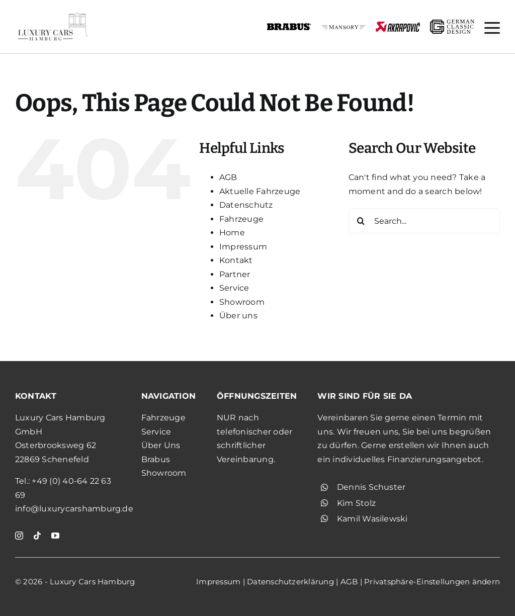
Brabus (155, 459)
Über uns (238, 315)
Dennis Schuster (371, 487)
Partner (234, 274)
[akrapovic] (398, 25)
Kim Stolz (356, 503)
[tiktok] (37, 536)
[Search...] (424, 220)
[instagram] (19, 536)
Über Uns (161, 445)
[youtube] (55, 536)
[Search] (361, 220)
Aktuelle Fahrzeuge (259, 191)
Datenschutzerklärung (290, 581)
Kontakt (236, 260)
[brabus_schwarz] (289, 26)
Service (234, 288)
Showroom (242, 302)
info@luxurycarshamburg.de (74, 508)
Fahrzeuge (241, 219)
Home (232, 232)
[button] (492, 28)
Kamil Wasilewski (372, 518)
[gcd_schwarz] (452, 23)
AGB (228, 177)
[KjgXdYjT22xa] (53, 14)
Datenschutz (246, 205)
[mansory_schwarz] (343, 29)
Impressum (243, 246)
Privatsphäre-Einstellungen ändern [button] (432, 581)
